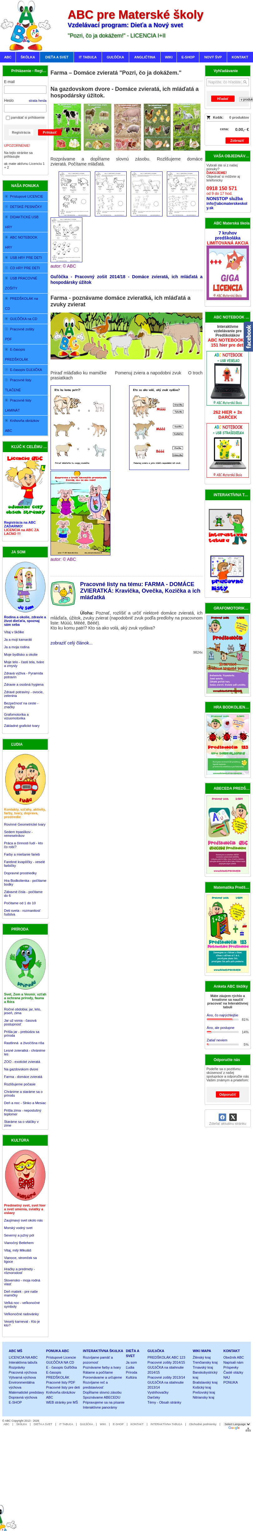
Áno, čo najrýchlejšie (222, 1015)
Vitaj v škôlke (14, 632)
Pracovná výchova (23, 1372)
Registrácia (21, 132)
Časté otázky (233, 1372)
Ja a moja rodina (16, 647)
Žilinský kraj (202, 1357)
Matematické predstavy (26, 1392)
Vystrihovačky (158, 1392)
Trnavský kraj (203, 1367)
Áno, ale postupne (221, 1028)
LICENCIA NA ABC (23, 1357)
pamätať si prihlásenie (25, 117)
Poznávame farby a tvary (102, 1367)
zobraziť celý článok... (72, 642)
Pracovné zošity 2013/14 (166, 1377)
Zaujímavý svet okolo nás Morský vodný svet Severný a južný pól (23, 1227)
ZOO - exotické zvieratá (22, 1062)
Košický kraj (202, 1387)
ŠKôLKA (21, 1424)
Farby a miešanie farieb (22, 854)
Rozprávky (17, 1367)
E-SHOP (15, 1402)
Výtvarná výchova (22, 1377)
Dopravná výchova (23, 1397)
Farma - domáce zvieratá (23, 1077)
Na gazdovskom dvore (21, 1069)
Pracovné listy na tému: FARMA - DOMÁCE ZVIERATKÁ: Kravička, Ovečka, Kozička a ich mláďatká (140, 590)
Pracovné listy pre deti (63, 1387)
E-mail (9, 82)
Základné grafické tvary (22, 726)
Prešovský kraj (204, 1392)
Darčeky (154, 1397)
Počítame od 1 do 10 (20, 903)
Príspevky (230, 1367)
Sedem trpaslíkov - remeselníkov (18, 833)
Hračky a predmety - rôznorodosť (19, 1271)
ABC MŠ (15, 1351)
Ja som (131, 1362)
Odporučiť (227, 1094)
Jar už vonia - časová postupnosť (20, 1022)
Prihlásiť (50, 132)
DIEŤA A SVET (43, 1424)
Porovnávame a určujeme (102, 1377)
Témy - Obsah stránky (164, 1402)
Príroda (131, 1372)
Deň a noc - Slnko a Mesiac (25, 1103)
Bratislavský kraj (205, 1382)
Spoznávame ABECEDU (101, 1397)
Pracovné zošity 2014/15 (166, 1362)
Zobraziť (237, 140)
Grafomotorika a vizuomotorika (16, 716)
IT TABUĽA (66, 1424)
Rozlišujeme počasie (20, 1084)
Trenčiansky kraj (205, 1362)
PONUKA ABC (57, 1351)
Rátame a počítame (98, 1372)
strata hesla (37, 100)
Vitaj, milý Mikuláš (17, 1250)
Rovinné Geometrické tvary (25, 824)
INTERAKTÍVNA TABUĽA (166, 1424)
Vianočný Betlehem (19, 1243)
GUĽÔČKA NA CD (60, 1362)
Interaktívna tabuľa (23, 1362)
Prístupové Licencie (61, 1357)
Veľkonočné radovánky (21, 1314)
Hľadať (222, 99)
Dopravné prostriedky (21, 873)
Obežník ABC (233, 1357)
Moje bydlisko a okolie (21, 654)
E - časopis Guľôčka (61, 1367)
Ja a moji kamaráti (18, 639)
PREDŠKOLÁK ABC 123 (166, 1357)
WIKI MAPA (202, 1351)
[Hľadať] (245, 82)
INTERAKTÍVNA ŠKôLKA (103, 1351)
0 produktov (239, 117)
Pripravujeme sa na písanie (103, 1402)
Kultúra (131, 1377)
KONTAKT (231, 1351)
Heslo (9, 100)
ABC (6, 1424)
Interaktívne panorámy (100, 1407)
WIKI (103, 1424)
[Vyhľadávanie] (228, 82)
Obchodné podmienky (203, 1424)
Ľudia (130, 1367)
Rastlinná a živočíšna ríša (24, 1043)
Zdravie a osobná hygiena (24, 684)
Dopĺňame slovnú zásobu (102, 1392)
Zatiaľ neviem (217, 1040)
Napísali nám (233, 1362)
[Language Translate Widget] (237, 1424)
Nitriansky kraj (203, 1397)
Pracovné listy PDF (60, 1382)
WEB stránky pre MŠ (62, 1402)
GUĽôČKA (156, 1351)
